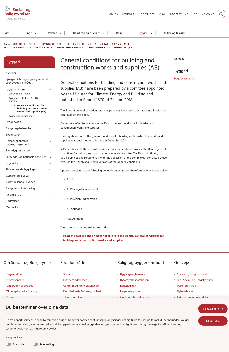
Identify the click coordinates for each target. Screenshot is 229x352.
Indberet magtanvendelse (193, 297)
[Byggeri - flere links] (151, 33)
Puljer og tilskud (174, 33)
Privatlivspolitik (15, 280)
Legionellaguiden (130, 291)
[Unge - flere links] (35, 33)
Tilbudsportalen (72, 297)
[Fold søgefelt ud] (221, 14)
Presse (10, 297)
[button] (49, 89)
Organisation (14, 274)
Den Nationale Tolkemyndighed (82, 291)
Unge (28, 33)
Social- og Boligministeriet (193, 274)
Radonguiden (128, 285)
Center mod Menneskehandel (81, 285)
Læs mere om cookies (43, 328)
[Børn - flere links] (13, 33)
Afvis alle (213, 321)
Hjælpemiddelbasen (75, 280)
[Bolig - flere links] (126, 33)
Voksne (52, 33)
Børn (6, 33)
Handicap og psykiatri (86, 33)
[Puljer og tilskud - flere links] (188, 33)
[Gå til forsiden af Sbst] (17, 14)
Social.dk (68, 274)
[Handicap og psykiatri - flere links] (104, 33)
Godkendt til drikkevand (134, 297)
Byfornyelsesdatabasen (134, 280)
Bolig (119, 33)
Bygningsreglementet (133, 274)
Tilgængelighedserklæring (21, 291)
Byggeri (143, 33)
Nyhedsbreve (185, 291)
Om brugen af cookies (19, 285)
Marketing (47, 344)
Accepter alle (213, 309)
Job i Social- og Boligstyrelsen (195, 280)
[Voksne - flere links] (61, 33)
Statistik (18, 344)
